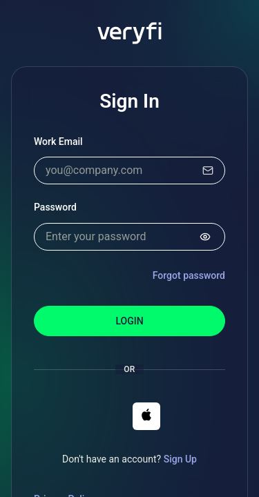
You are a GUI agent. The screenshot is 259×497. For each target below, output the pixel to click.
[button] (146, 416)
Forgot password (189, 275)
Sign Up (180, 459)
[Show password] (205, 236)
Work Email (58, 141)
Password (55, 207)
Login (129, 321)
